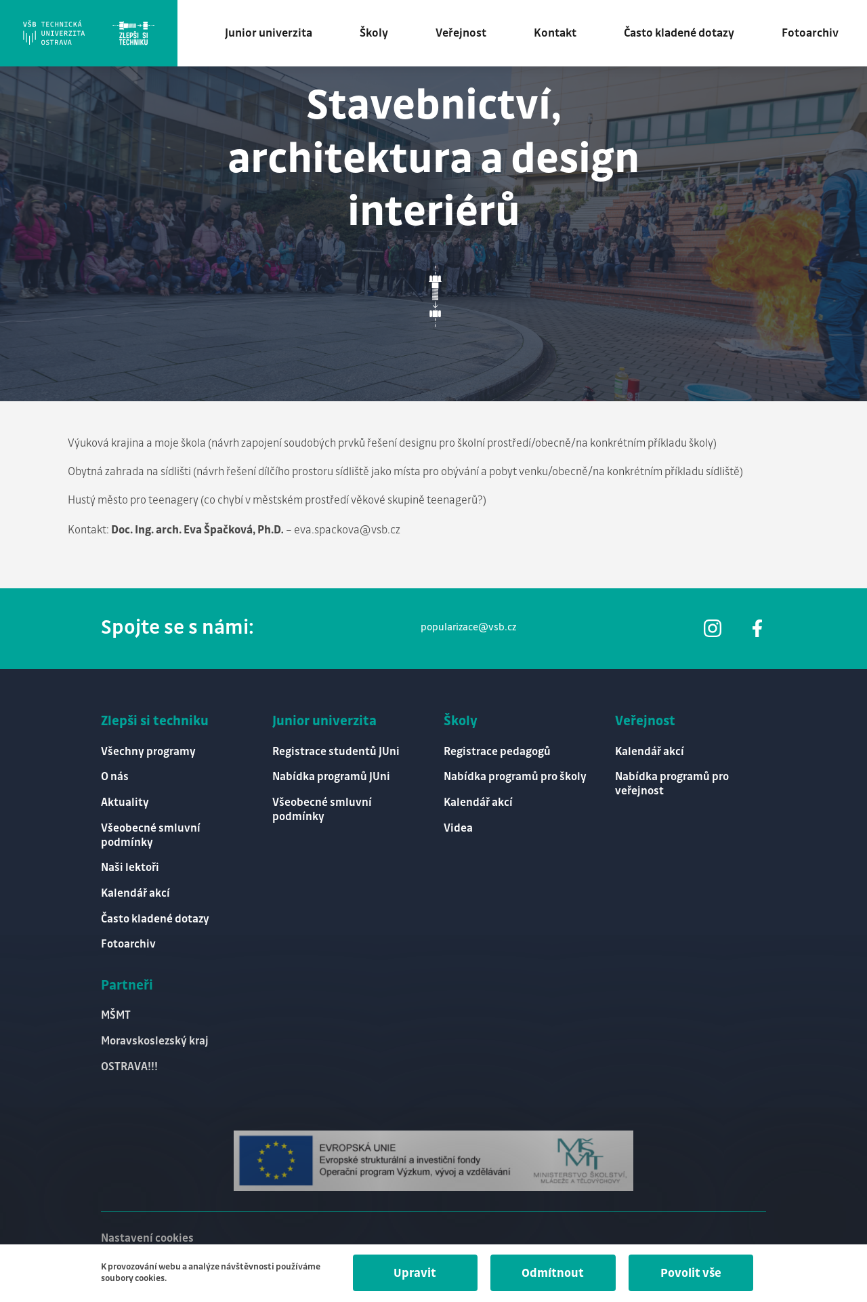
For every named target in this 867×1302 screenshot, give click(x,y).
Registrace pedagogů (497, 748)
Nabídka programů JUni (331, 774)
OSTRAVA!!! (129, 1066)
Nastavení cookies (147, 1238)
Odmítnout (551, 1273)
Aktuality (125, 801)
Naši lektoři (130, 866)
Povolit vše (690, 1273)
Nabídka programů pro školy (515, 774)
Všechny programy (148, 748)
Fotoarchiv (814, 34)
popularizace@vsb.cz (468, 624)
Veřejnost (465, 34)
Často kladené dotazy (683, 34)
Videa (458, 826)
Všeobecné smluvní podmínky (150, 834)
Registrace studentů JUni (336, 748)
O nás (115, 774)
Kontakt (559, 34)
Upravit (411, 1273)
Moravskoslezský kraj (155, 1040)
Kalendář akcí (135, 892)
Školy (378, 34)
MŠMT (116, 1015)
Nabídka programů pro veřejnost (672, 781)
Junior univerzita (272, 34)
